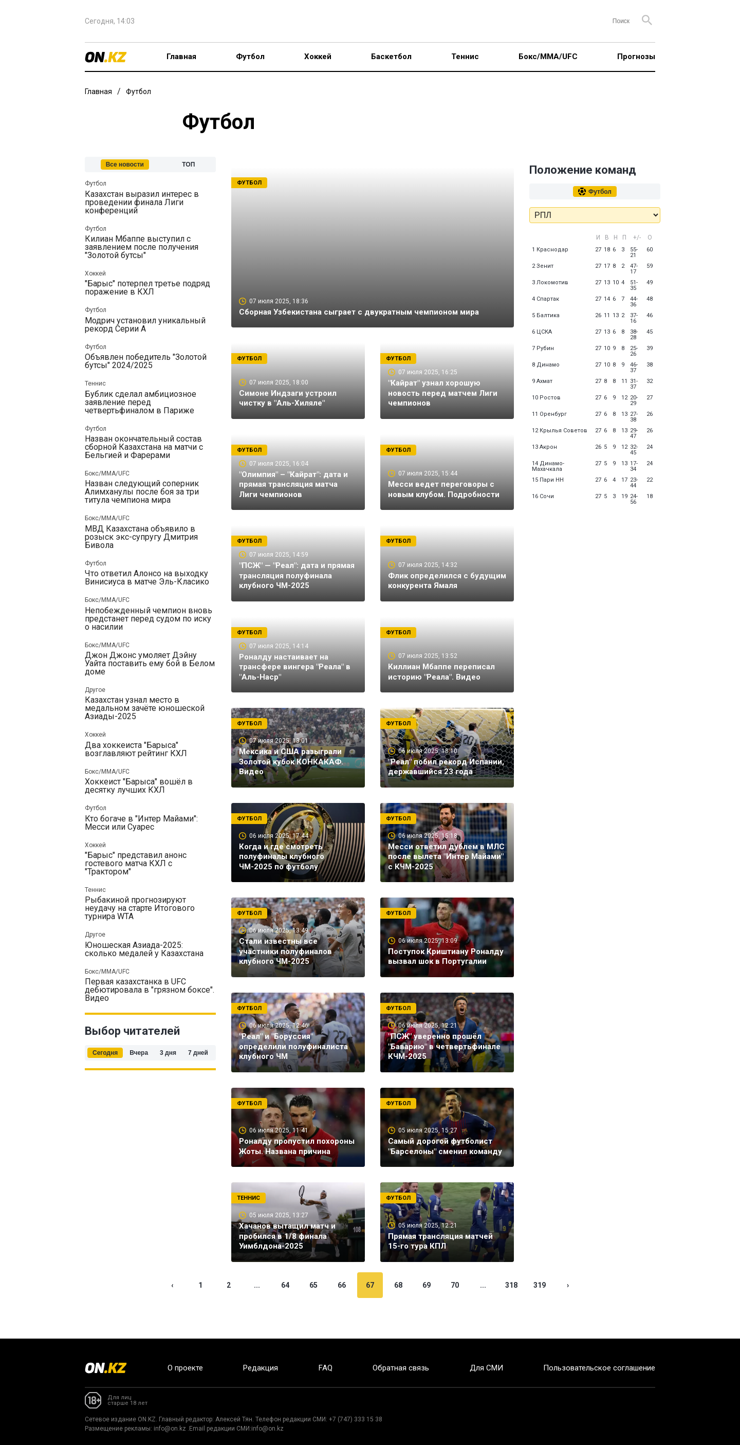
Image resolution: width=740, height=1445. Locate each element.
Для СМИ (486, 1368)
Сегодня (105, 1052)
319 (539, 1307)
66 (342, 1307)
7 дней (198, 1052)
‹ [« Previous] (172, 1307)
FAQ (325, 1368)
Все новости (125, 164)
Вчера (139, 1052)
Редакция (260, 1368)
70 (455, 1307)
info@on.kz (170, 1428)
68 (398, 1307)
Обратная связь (401, 1368)
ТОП (188, 164)
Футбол (250, 56)
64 (285, 1307)
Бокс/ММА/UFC (548, 56)
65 (313, 1307)
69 (426, 1307)
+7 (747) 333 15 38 (355, 1419)
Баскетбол (391, 56)
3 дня (168, 1052)
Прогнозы (636, 56)
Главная (181, 56)
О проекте (185, 1368)
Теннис (465, 56)
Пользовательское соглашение (599, 1368)
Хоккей (317, 56)
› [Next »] (568, 1307)
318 (511, 1307)
